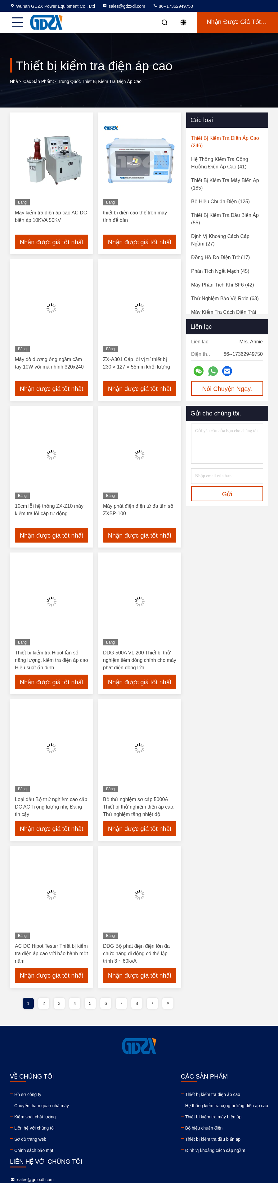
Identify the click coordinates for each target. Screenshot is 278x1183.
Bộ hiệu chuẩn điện (95, 1129)
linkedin (172, 1138)
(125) (220, 201)
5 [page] (90, 1004)
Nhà (14, 81)
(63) (225, 298)
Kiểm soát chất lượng (35, 1118)
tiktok (213, 1138)
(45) (220, 271)
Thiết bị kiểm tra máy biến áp (105, 1118)
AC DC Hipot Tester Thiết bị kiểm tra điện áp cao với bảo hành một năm (51, 955)
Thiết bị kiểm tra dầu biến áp (104, 1140)
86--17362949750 (173, 6)
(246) (225, 141)
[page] (152, 1005)
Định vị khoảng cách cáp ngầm (107, 1151)
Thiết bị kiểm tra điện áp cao (104, 1096)
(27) (220, 240)
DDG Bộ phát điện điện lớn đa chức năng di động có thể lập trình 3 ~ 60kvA (136, 955)
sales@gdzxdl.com (123, 6)
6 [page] (106, 1004)
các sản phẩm (38, 81)
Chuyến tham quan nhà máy (41, 1107)
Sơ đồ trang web (30, 1140)
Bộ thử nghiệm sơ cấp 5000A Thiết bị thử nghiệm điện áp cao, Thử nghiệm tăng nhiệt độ (139, 808)
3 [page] (59, 1004)
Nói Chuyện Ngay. (227, 388)
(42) (222, 284)
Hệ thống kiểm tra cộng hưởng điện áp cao (118, 1107)
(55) (225, 219)
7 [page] (121, 1004)
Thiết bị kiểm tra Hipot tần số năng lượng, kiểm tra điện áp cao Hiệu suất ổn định (51, 661)
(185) (225, 184)
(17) (220, 257)
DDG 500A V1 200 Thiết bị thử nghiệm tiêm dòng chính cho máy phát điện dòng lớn (139, 661)
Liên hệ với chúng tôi (34, 1129)
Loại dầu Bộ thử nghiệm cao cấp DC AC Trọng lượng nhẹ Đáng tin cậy (51, 808)
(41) (219, 163)
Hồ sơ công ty (27, 1096)
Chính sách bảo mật (33, 1151)
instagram (199, 1138)
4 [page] (75, 1004)
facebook (186, 1138)
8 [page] (137, 1004)
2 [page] (44, 1004)
